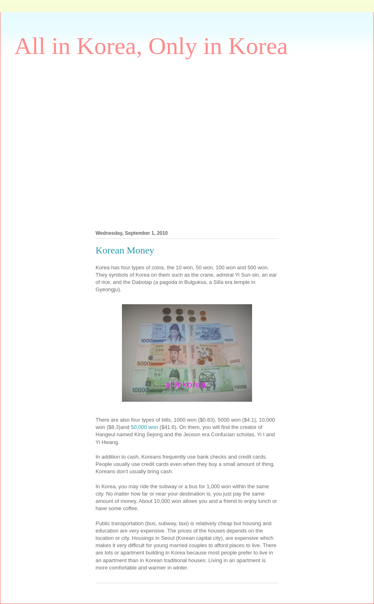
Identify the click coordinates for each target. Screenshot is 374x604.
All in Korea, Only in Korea (151, 45)
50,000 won (144, 427)
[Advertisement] (77, 142)
